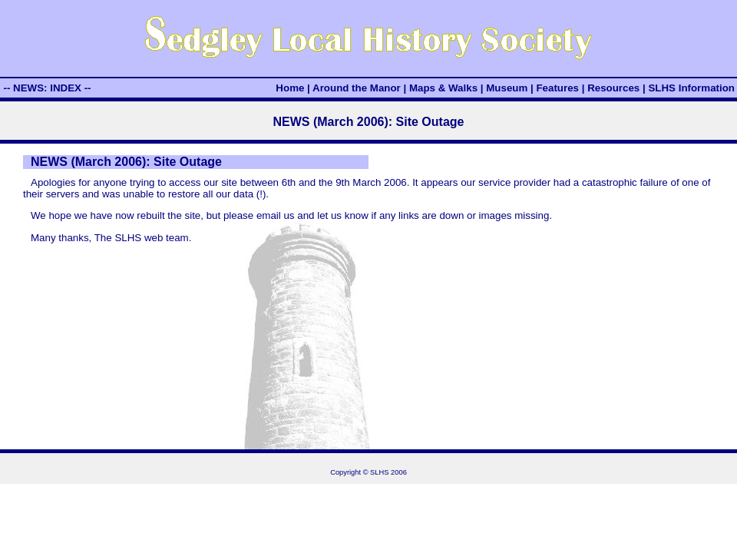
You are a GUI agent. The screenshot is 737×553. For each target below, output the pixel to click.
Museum (506, 88)
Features (557, 88)
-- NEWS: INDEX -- (47, 88)
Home (290, 88)
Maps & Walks (443, 88)
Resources (613, 88)
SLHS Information (691, 88)
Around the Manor (356, 88)
